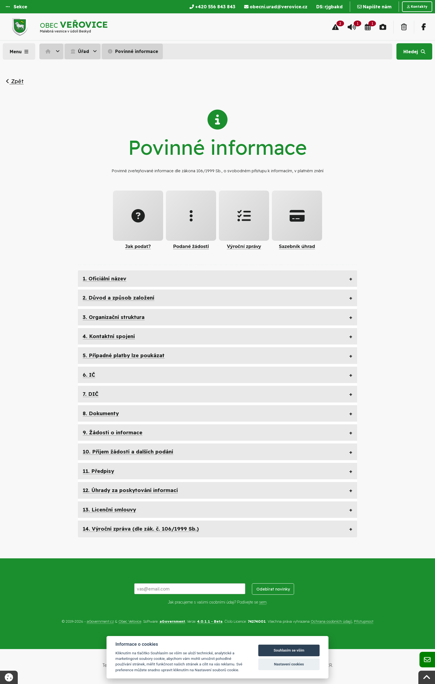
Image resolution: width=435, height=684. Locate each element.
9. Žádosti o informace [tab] (112, 432)
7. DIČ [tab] (90, 394)
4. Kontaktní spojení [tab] (109, 336)
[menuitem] (52, 51)
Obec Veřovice (129, 621)
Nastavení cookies (289, 664)
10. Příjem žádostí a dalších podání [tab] (128, 452)
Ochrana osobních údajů (331, 621)
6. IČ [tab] (89, 375)
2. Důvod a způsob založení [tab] (118, 298)
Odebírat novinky (273, 589)
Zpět (15, 81)
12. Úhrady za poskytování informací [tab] (130, 490)
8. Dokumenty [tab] (101, 413)
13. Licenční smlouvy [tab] (109, 509)
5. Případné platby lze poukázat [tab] (124, 355)
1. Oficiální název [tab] (104, 278)
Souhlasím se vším (289, 650)
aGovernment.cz (100, 621)
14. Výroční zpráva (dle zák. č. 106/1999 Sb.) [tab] (141, 529)
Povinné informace (132, 51)
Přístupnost (363, 621)
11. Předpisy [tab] (98, 471)
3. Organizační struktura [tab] (114, 317)
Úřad (79, 51)
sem (263, 602)
